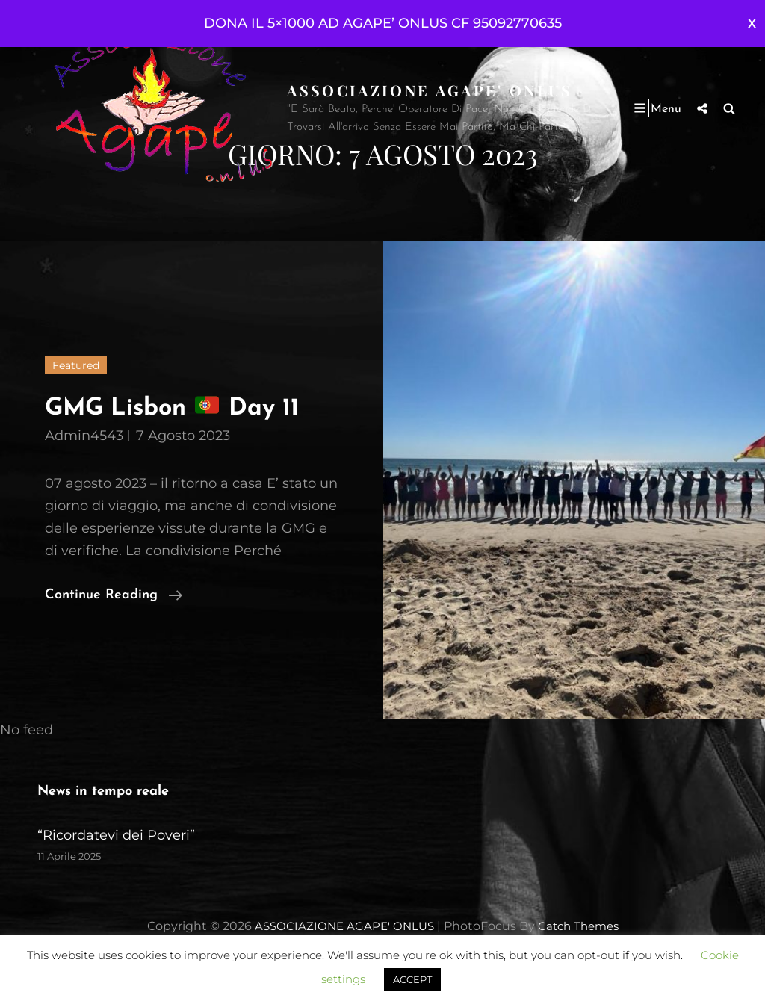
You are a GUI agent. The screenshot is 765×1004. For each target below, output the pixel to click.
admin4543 (84, 471)
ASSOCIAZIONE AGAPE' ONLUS (432, 89)
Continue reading (113, 631)
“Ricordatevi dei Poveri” (116, 871)
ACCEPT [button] (412, 979)
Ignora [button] (752, 23)
